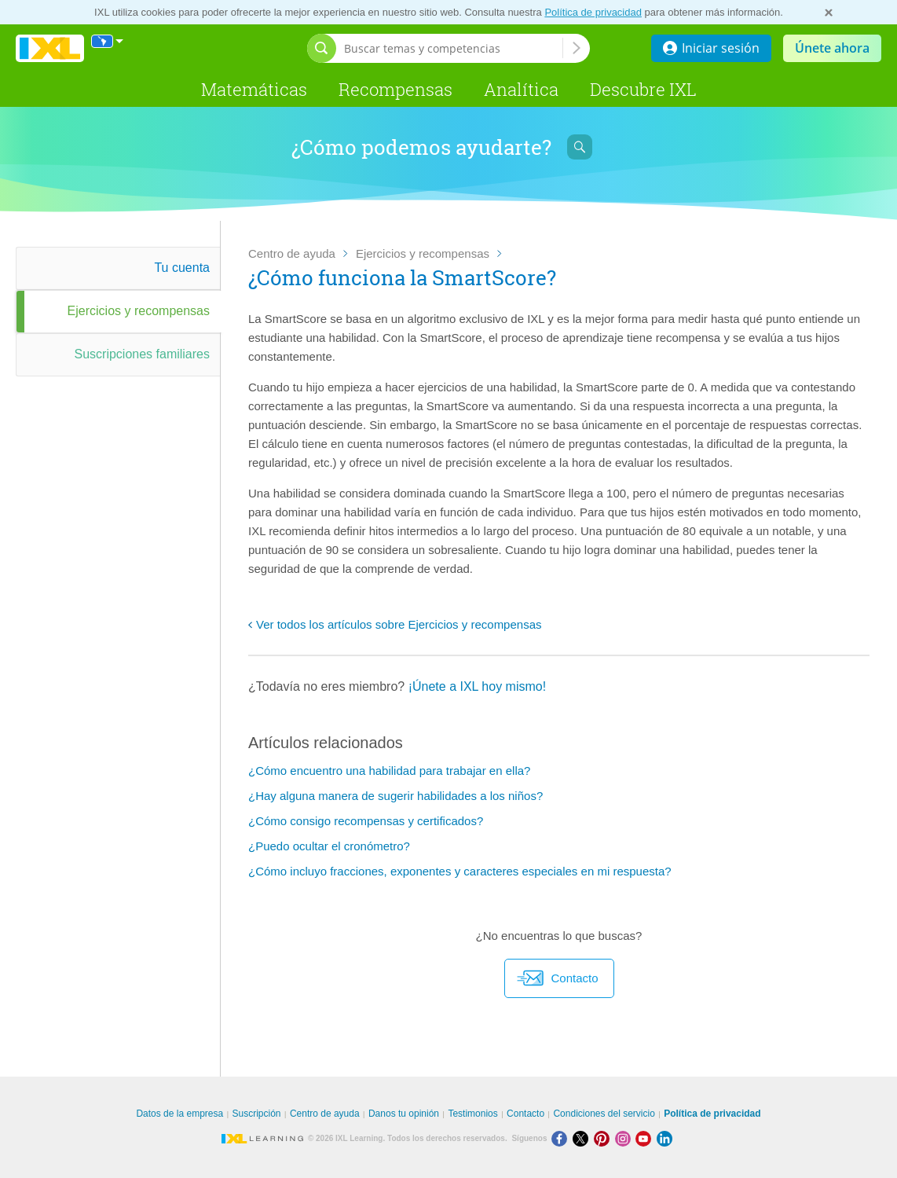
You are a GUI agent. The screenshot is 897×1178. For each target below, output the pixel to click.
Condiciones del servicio (603, 1113)
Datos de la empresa (179, 1113)
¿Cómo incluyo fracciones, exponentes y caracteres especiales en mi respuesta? (460, 871)
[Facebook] (562, 1138)
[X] (583, 1138)
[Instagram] (625, 1138)
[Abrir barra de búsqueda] (321, 48)
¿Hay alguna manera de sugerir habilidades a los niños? (395, 795)
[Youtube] (646, 1138)
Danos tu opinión (403, 1113)
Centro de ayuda (291, 253)
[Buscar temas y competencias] (453, 48)
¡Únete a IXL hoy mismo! (477, 686)
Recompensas (395, 89)
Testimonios (472, 1113)
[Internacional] (107, 41)
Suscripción (256, 1113)
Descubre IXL (643, 89)
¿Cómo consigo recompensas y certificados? (365, 821)
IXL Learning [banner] (50, 48)
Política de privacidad (593, 12)
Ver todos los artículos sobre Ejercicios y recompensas (399, 624)
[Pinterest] (604, 1138)
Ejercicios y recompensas (422, 253)
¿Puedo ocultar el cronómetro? (329, 846)
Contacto (558, 978)
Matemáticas (254, 89)
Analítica (521, 89)
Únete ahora (832, 48)
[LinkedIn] (666, 1138)
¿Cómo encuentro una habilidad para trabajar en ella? (389, 770)
